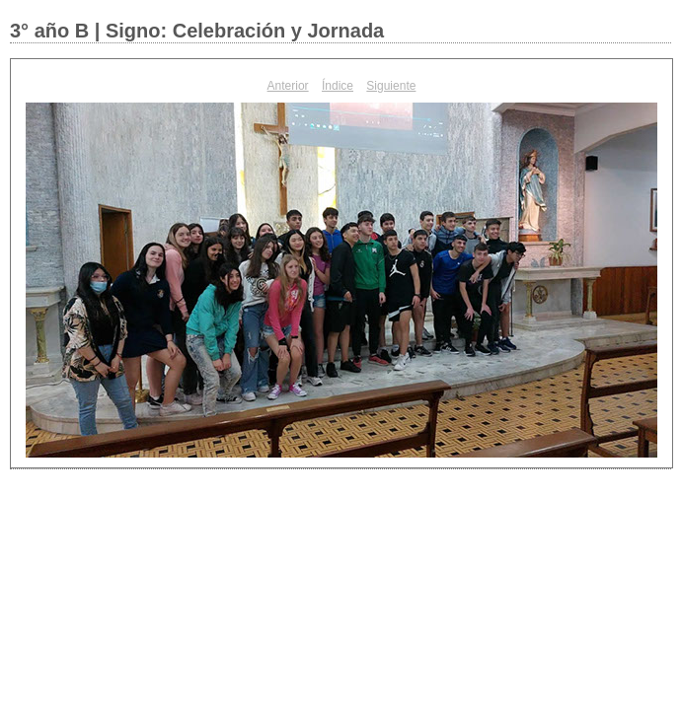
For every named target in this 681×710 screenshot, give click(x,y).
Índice (337, 86)
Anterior (288, 86)
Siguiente (391, 86)
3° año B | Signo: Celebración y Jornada (197, 30)
